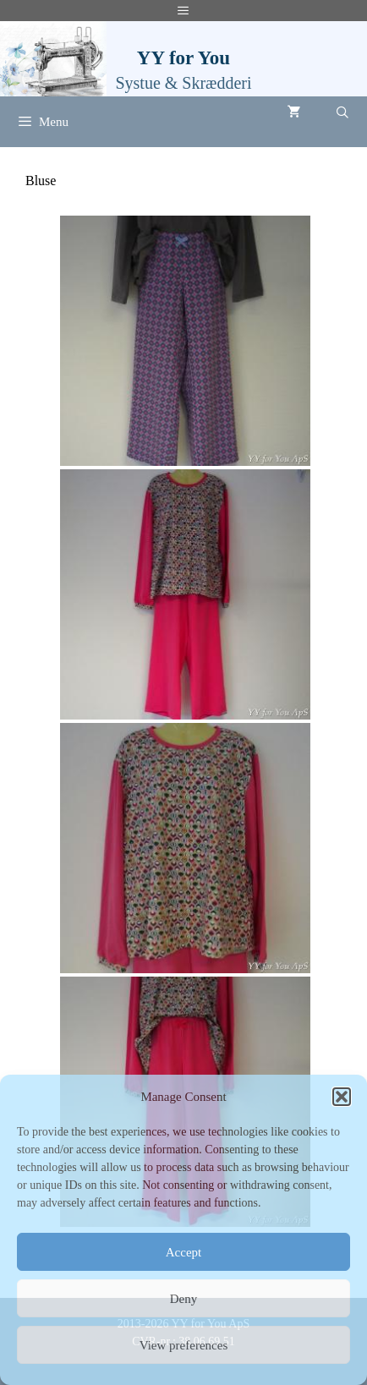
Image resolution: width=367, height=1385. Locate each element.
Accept (183, 1252)
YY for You (183, 57)
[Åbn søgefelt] (342, 113)
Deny (184, 1299)
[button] (341, 1096)
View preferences (183, 1345)
